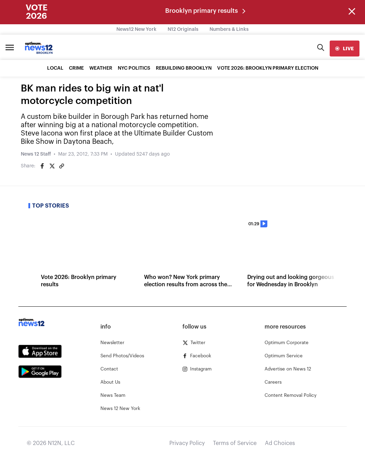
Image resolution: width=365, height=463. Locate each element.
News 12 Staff (36, 154)
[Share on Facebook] (42, 166)
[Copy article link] (61, 166)
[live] (344, 48)
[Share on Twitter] (52, 166)
